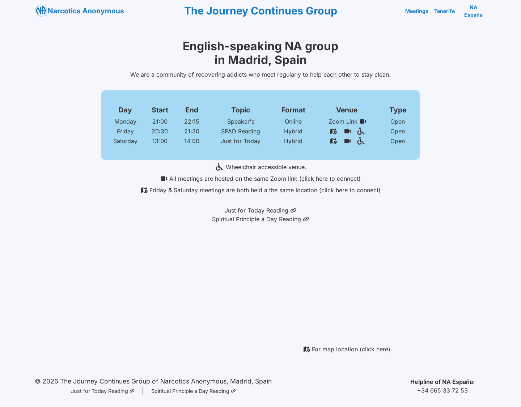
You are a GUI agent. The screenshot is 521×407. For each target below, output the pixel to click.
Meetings (416, 11)
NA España (473, 11)
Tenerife (444, 11)
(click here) (375, 349)
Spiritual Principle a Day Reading (260, 219)
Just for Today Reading (261, 210)
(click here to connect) (330, 178)
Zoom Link (348, 121)
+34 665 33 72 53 (442, 390)
